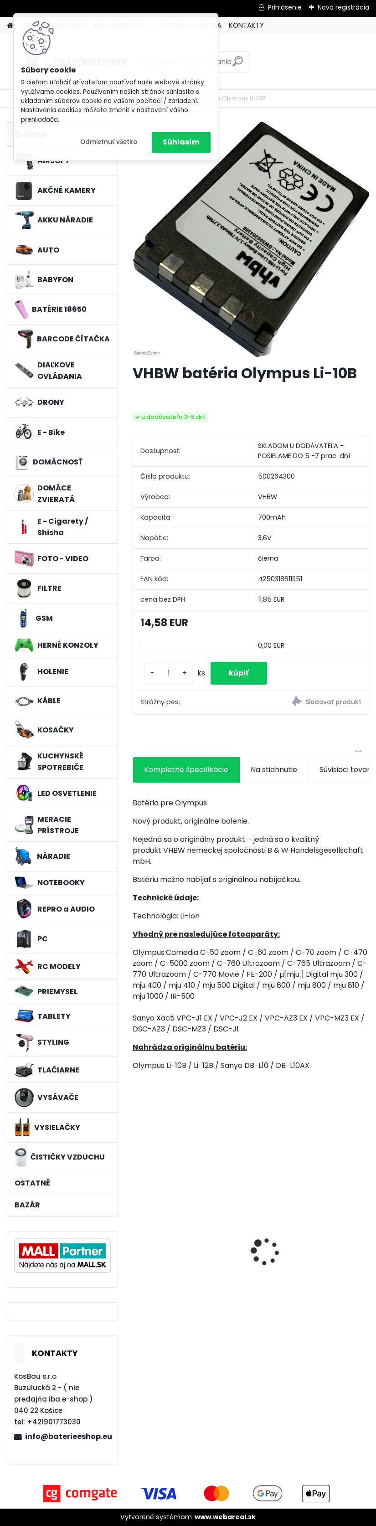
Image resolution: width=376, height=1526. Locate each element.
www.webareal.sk (225, 1516)
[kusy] (168, 673)
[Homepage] (10, 26)
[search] (237, 65)
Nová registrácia (343, 7)
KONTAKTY (246, 25)
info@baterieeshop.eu (67, 1436)
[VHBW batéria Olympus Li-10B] (251, 239)
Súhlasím (181, 142)
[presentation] (138, 1236)
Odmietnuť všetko (108, 142)
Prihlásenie (285, 7)
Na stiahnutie (274, 769)
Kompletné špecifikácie (186, 769)
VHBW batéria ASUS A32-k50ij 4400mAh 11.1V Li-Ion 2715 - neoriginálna (305, 1233)
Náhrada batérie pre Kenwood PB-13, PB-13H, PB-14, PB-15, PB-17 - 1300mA (187, 1253)
